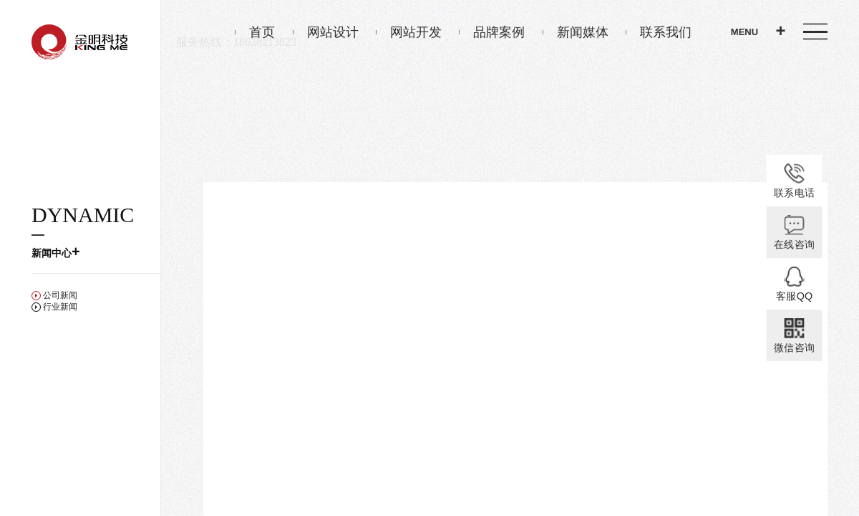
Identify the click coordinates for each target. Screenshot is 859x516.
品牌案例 (492, 32)
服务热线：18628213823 (236, 42)
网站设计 (326, 32)
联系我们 (658, 32)
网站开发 (409, 32)
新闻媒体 (575, 32)
